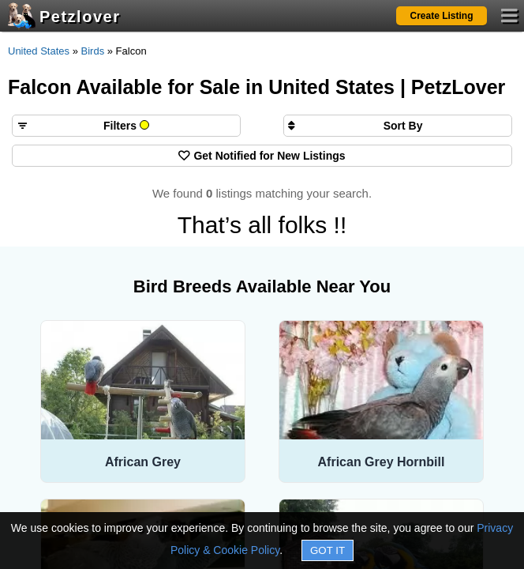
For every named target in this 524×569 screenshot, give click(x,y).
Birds (93, 51)
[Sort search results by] (397, 125)
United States (38, 51)
